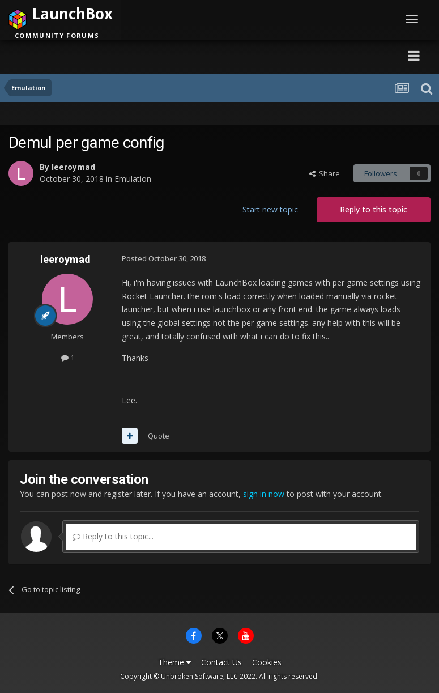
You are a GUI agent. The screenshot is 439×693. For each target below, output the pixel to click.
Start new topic (270, 209)
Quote (158, 436)
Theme (174, 662)
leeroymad (73, 166)
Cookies (267, 662)
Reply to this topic (373, 209)
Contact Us (221, 662)
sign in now (263, 493)
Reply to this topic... (113, 536)
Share (324, 173)
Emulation (132, 178)
